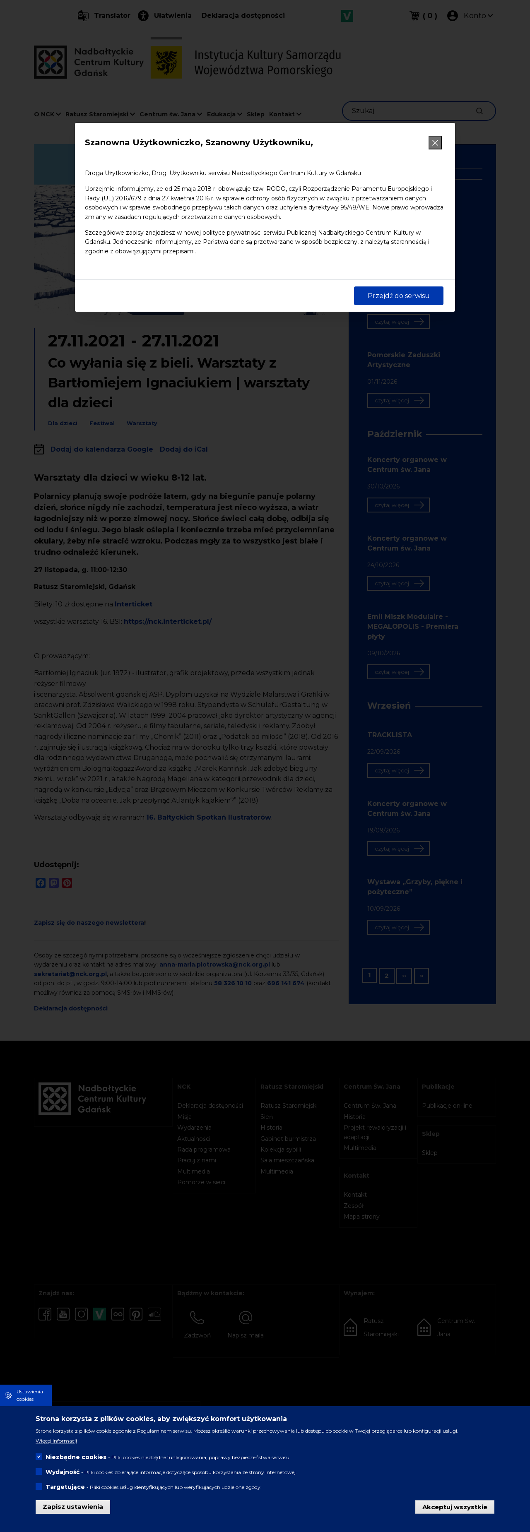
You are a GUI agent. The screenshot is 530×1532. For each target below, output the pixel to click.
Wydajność (63, 1472)
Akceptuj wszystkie (454, 1506)
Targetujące (65, 1487)
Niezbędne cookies (76, 1457)
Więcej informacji (56, 1441)
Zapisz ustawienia (73, 1506)
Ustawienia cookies (30, 1395)
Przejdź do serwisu (399, 296)
